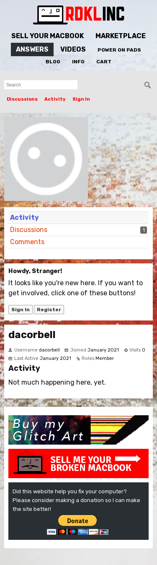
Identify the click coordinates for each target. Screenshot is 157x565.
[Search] (147, 85)
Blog (53, 62)
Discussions (22, 99)
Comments (27, 242)
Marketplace (120, 36)
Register (49, 309)
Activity (55, 99)
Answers (32, 49)
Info (78, 62)
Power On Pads (119, 50)
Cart (103, 62)
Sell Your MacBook (47, 36)
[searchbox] (40, 84)
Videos (73, 49)
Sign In (81, 99)
